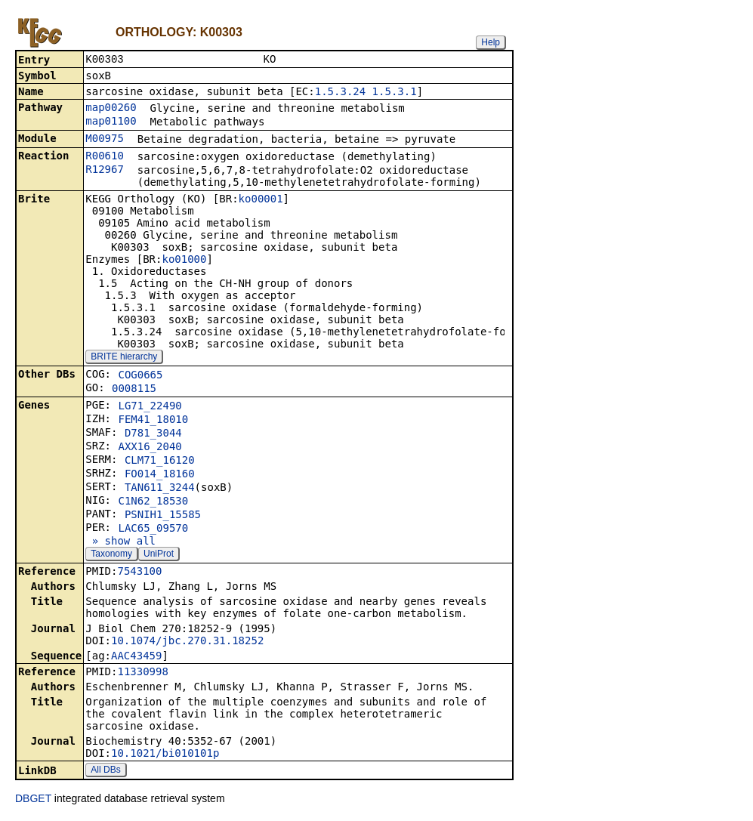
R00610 (104, 157)
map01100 (110, 122)
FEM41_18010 (153, 421)
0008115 (134, 390)
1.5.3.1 (394, 93)
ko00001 (261, 200)
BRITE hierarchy (124, 358)
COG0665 (140, 376)
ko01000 (184, 261)
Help (490, 42)
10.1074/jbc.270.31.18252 (187, 642)
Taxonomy (111, 555)
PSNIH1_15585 (163, 516)
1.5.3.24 (340, 93)
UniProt (159, 555)
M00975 (104, 140)
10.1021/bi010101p (165, 754)
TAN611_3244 (160, 489)
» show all (120, 542)
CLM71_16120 (160, 461)
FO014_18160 (160, 475)
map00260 (110, 109)
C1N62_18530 (153, 502)
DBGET (33, 800)
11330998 (142, 673)
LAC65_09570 (153, 529)
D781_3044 (153, 434)
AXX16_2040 (149, 448)
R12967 (104, 171)
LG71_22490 (149, 407)
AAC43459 (136, 657)
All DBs (105, 771)
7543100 (139, 572)
